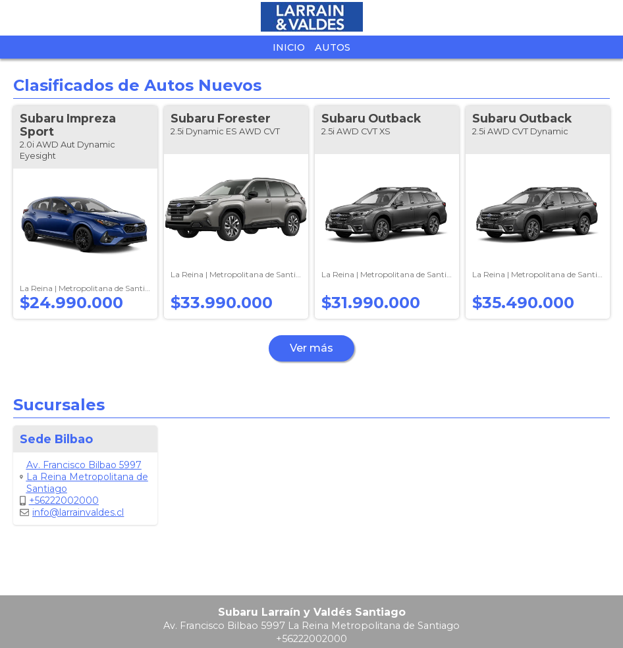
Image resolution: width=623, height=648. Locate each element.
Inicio (289, 47)
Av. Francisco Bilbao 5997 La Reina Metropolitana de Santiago (84, 477)
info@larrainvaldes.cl (72, 512)
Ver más (311, 348)
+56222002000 (59, 500)
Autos (332, 47)
